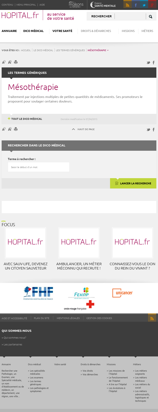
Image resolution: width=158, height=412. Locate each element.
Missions (128, 31)
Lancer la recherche (135, 183)
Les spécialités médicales (37, 372)
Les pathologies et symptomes (39, 389)
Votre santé (62, 31)
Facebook (136, 4)
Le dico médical (43, 50)
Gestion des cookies (99, 318)
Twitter (144, 4)
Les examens (36, 377)
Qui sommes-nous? (15, 337)
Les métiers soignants (141, 372)
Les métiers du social (142, 386)
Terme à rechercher (21, 159)
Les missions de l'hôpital (117, 372)
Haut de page (86, 129)
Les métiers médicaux (141, 379)
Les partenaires (13, 344)
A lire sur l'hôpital (118, 384)
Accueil (26, 50)
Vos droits (88, 370)
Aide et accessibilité (14, 318)
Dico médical (33, 31)
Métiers (147, 31)
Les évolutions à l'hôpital (117, 389)
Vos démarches (90, 374)
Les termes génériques (70, 50)
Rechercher (101, 16)
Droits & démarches (96, 31)
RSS (127, 4)
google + (154, 6)
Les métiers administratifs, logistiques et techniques (142, 395)
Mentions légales (68, 318)
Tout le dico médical (26, 118)
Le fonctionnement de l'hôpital (118, 379)
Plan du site (41, 318)
